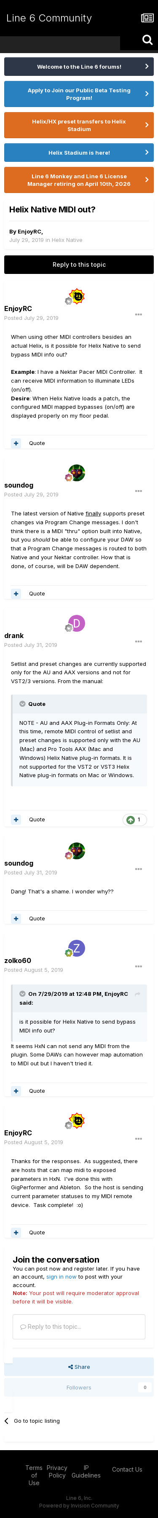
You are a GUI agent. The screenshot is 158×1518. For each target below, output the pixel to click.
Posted (31, 317)
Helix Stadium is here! (79, 152)
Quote (37, 443)
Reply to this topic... (50, 1326)
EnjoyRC (29, 231)
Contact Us (127, 1469)
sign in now (61, 1276)
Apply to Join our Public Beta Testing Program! (79, 94)
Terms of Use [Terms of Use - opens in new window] (34, 1475)
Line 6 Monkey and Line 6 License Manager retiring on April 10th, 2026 (79, 180)
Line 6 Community (49, 18)
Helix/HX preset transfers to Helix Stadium (79, 125)
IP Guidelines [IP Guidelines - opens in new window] (86, 1471)
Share (79, 1366)
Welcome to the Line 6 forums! (79, 66)
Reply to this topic (79, 264)
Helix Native (67, 239)
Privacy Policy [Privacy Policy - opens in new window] (57, 1471)
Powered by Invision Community (79, 1505)
